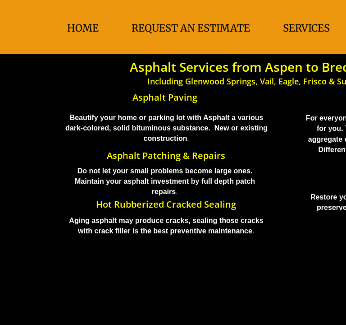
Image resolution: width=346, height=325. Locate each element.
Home (83, 28)
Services (306, 28)
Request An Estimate (191, 28)
